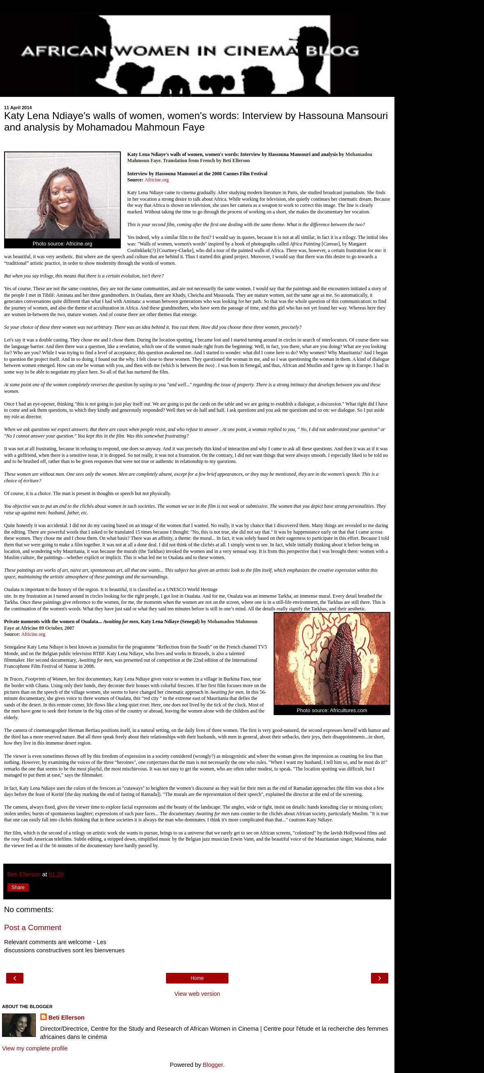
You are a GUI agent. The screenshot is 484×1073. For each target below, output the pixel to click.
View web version (197, 993)
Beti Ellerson (66, 1017)
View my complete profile (35, 1048)
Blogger (213, 1065)
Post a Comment (32, 927)
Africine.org (157, 180)
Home (197, 978)
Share (18, 887)
